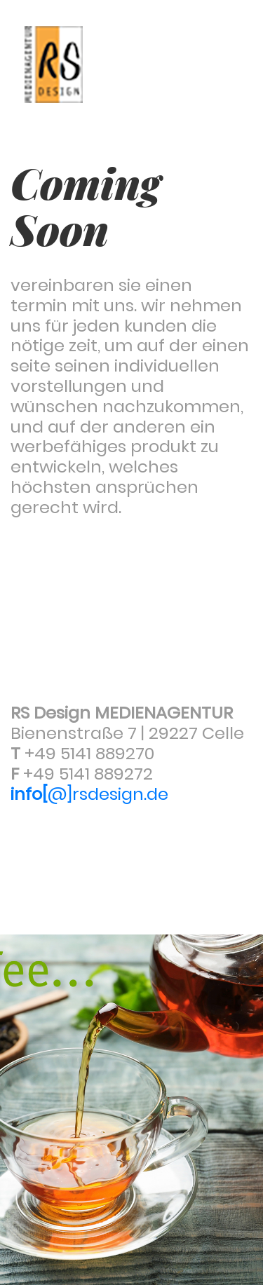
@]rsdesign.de (89, 793)
